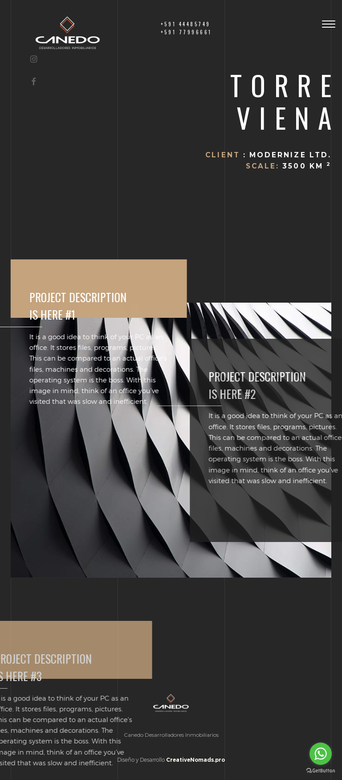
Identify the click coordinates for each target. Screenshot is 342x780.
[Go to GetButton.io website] (320, 771)
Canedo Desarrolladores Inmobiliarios (171, 734)
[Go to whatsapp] (320, 754)
